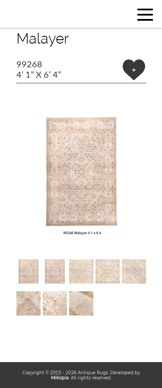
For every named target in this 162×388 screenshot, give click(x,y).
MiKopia (60, 377)
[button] (81, 171)
